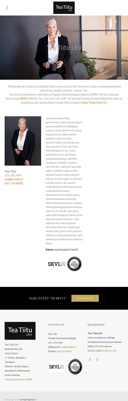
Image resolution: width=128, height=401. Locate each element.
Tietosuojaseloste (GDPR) (18, 379)
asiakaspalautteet (65, 249)
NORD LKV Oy (28, 98)
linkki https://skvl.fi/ (94, 102)
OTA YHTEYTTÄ (85, 298)
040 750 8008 (14, 183)
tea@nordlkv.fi (14, 179)
